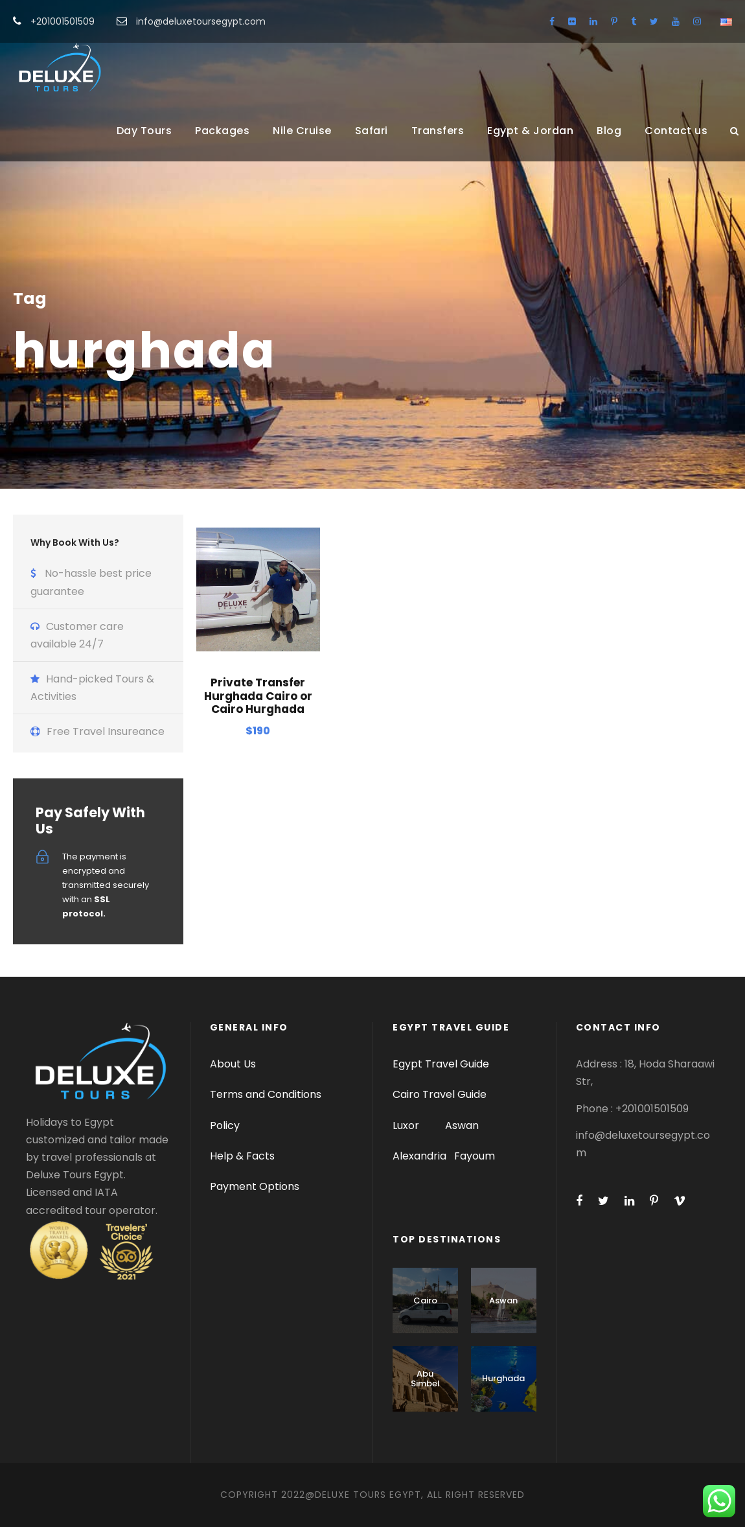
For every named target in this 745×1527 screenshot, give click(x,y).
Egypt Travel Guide (441, 1063)
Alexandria (419, 1155)
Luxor (407, 1125)
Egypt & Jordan (530, 130)
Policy (225, 1125)
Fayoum (474, 1155)
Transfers (437, 130)
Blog (609, 130)
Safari (371, 130)
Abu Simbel (425, 1379)
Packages (222, 130)
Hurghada (503, 1378)
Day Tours (144, 130)
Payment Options (254, 1186)
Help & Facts (242, 1155)
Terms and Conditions (265, 1094)
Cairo (425, 1300)
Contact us (676, 130)
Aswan (462, 1125)
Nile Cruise (302, 130)
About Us (233, 1063)
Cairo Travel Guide (440, 1094)
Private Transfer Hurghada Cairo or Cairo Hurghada (258, 696)
